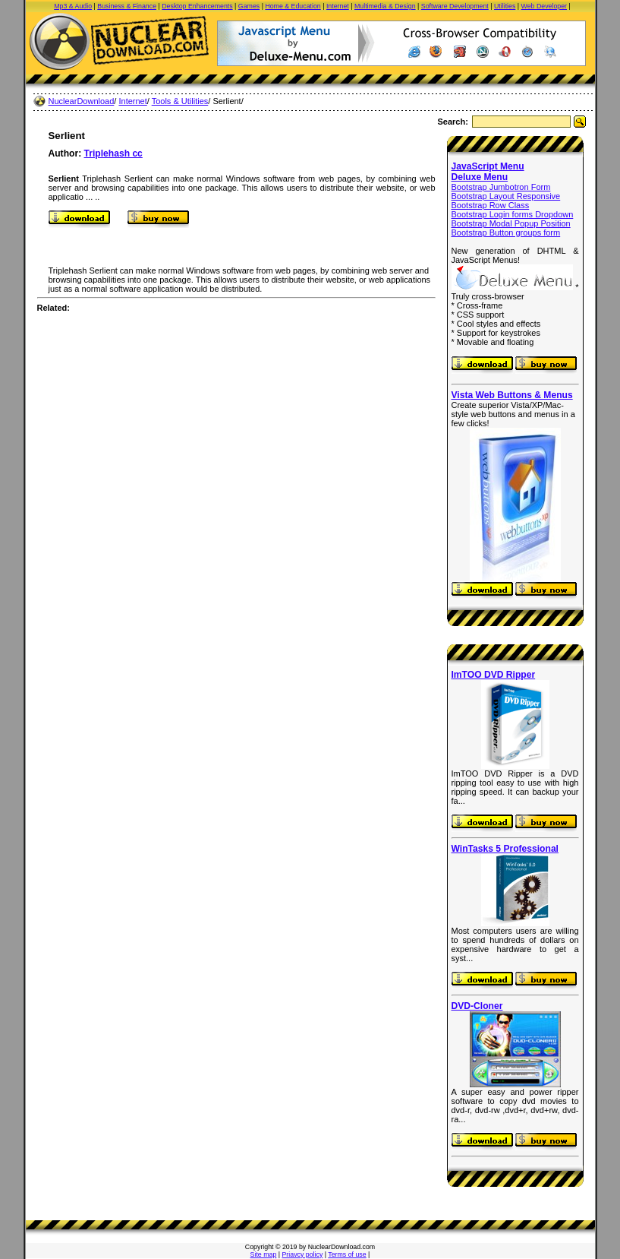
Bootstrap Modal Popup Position (511, 223)
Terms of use (347, 1254)
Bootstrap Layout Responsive (506, 196)
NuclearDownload (82, 101)
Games (249, 6)
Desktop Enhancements (197, 6)
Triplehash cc (113, 153)
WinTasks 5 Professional (505, 848)
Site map (263, 1254)
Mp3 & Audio (73, 6)
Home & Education (292, 6)
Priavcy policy (302, 1254)
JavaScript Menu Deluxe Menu (488, 171)
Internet (337, 6)
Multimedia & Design (385, 6)
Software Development (455, 6)
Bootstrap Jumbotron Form (501, 186)
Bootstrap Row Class (491, 205)
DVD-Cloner (477, 1006)
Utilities (504, 6)
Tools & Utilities (180, 101)
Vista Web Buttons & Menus (512, 395)
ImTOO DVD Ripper (494, 674)
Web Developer (544, 6)
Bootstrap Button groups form (506, 232)
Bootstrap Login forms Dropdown (513, 214)
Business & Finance (126, 6)
